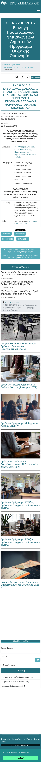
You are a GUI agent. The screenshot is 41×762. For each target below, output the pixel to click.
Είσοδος (4, 741)
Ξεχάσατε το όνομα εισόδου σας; (15, 681)
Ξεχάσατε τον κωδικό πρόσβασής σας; (18, 677)
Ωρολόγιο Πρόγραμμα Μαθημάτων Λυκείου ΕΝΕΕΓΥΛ (19, 424)
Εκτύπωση (35, 77)
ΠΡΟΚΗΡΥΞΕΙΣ (7, 239)
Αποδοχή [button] (20, 758)
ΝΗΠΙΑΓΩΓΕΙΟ (22, 239)
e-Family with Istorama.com (21, 745)
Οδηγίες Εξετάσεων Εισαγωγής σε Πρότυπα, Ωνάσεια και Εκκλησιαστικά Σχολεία (19, 346)
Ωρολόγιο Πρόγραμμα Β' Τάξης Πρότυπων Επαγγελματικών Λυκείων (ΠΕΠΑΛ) (20, 505)
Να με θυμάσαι (9, 665)
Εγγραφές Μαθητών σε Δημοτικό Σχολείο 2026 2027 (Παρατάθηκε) (17, 283)
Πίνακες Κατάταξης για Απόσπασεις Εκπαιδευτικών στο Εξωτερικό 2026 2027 (20, 584)
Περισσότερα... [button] (25, 752)
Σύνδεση (20, 670)
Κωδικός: (4, 656)
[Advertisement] (20, 615)
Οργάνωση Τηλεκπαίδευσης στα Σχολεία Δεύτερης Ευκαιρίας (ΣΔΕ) (19, 386)
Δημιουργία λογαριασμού (13, 686)
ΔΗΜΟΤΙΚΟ (6, 234)
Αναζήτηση (28, 739)
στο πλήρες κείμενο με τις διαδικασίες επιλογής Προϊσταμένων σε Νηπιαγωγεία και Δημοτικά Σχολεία (25, 152)
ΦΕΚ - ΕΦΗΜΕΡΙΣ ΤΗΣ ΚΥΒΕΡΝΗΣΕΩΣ (19, 67)
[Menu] (38, 10)
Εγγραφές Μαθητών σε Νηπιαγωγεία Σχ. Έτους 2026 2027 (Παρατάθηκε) (19, 273)
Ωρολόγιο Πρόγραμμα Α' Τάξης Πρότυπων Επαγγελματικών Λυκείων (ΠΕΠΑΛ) (20, 542)
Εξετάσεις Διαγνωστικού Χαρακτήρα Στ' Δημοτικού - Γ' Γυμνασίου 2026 (20, 292)
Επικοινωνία (5, 739)
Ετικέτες (37, 739)
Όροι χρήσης (17, 739)
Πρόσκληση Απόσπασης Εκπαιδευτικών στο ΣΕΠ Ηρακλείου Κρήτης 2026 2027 (19, 464)
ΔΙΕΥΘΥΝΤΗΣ (20, 234)
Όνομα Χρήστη (7, 648)
